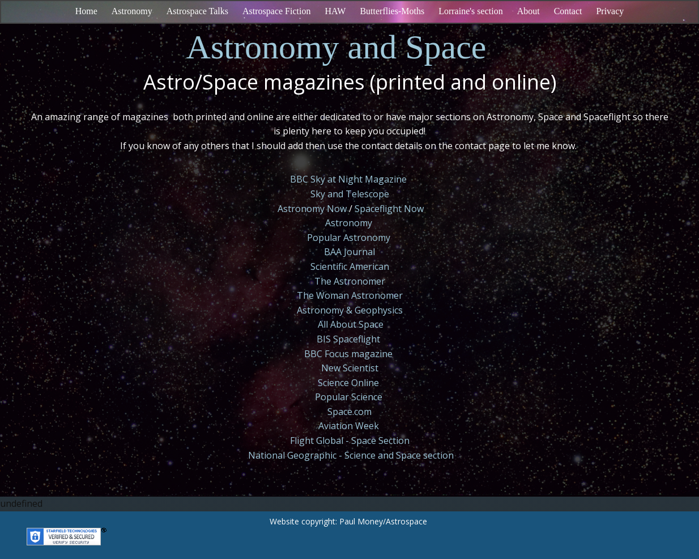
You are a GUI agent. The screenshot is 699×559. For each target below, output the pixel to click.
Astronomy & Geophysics (350, 310)
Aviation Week (348, 426)
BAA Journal (349, 251)
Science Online (348, 382)
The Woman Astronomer (350, 295)
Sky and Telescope (349, 194)
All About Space (350, 324)
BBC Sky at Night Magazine (348, 179)
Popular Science (348, 397)
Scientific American (349, 266)
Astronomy (348, 223)
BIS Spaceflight (348, 339)
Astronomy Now (312, 208)
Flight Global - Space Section (350, 440)
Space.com (349, 411)
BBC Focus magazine (348, 354)
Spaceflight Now (389, 208)
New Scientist (349, 368)
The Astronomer (349, 281)
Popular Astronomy (348, 237)
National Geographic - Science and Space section (351, 455)
